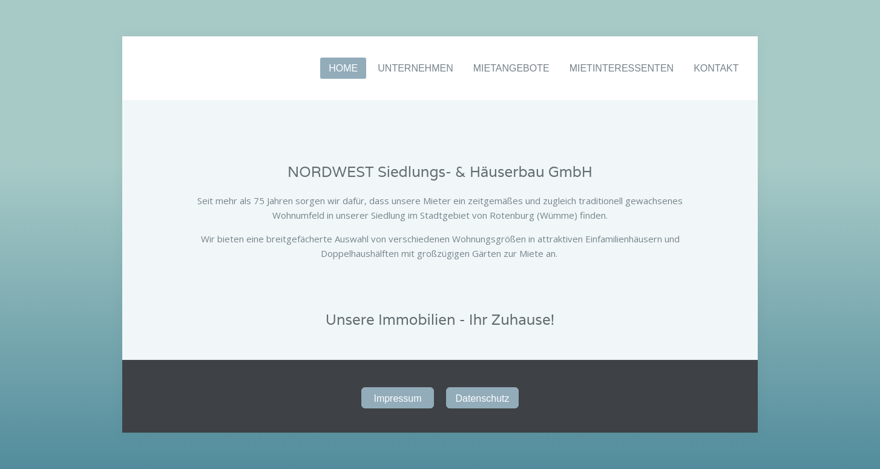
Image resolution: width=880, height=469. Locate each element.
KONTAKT (716, 68)
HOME (343, 68)
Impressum (397, 398)
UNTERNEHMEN (415, 68)
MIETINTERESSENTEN (622, 68)
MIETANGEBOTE (511, 68)
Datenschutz (483, 398)
